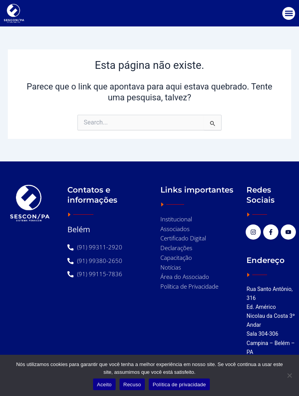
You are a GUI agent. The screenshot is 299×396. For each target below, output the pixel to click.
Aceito (104, 384)
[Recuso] (289, 375)
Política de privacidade (179, 384)
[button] (288, 13)
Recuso (132, 384)
